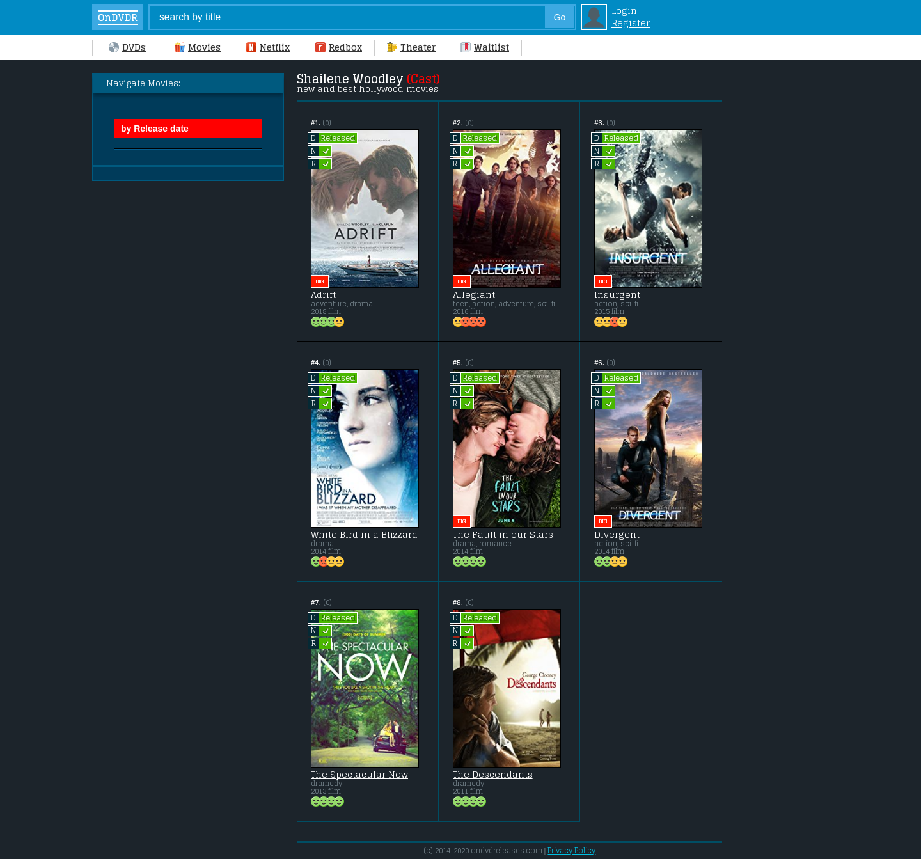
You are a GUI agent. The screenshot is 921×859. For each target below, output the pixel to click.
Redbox (338, 47)
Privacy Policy (571, 850)
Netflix (268, 47)
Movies (198, 47)
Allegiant (474, 295)
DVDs (127, 47)
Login (624, 11)
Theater (411, 47)
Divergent (617, 535)
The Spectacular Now (359, 774)
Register (630, 23)
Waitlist (484, 47)
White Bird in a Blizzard (364, 535)
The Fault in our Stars (503, 535)
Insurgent (617, 295)
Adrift (323, 295)
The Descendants (493, 774)
